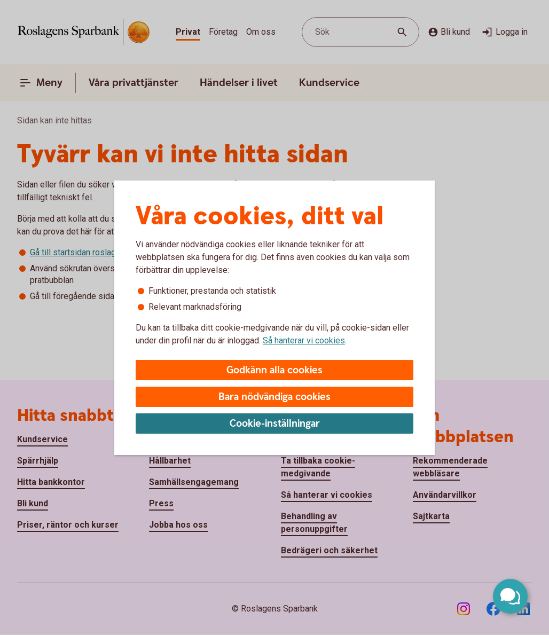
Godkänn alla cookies (274, 370)
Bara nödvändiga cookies (274, 397)
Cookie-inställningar (275, 423)
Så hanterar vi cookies (304, 340)
